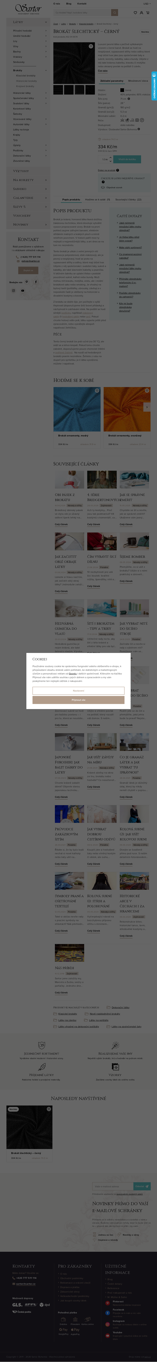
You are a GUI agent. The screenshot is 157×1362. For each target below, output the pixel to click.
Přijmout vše (78, 700)
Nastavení (78, 690)
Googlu (73, 673)
